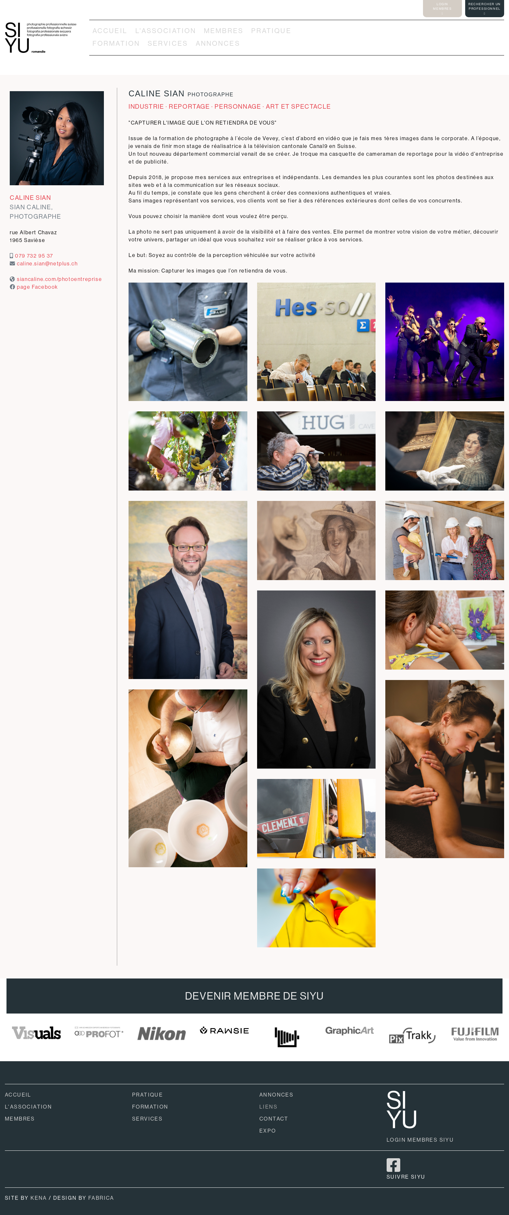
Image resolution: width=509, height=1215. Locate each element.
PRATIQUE (271, 31)
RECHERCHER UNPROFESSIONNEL (484, 8)
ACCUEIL (110, 31)
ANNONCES (218, 43)
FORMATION (116, 43)
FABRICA (101, 1198)
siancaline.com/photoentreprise (59, 279)
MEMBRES (223, 31)
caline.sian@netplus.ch (47, 264)
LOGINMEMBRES (442, 8)
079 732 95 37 (34, 256)
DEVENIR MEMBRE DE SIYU (254, 996)
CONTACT (274, 1119)
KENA (39, 1198)
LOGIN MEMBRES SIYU (420, 1140)
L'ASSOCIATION (165, 31)
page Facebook (37, 287)
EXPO (267, 1131)
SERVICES (168, 43)
